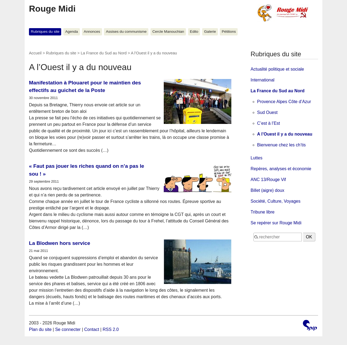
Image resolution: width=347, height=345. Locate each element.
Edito (194, 31)
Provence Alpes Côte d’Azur (284, 101)
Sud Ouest (267, 112)
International (262, 80)
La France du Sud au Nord (104, 53)
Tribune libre (262, 212)
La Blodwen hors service (59, 243)
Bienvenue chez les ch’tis (281, 145)
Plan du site (40, 329)
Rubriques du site (45, 31)
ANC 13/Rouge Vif (268, 179)
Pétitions (229, 31)
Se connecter (68, 329)
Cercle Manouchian (168, 31)
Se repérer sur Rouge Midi (276, 223)
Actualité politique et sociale (277, 69)
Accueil (35, 53)
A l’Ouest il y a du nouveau (284, 134)
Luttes (257, 158)
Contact (91, 329)
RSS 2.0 (111, 329)
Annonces (92, 31)
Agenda (71, 31)
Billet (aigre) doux (267, 190)
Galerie (210, 31)
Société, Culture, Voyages (275, 201)
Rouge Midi (52, 9)
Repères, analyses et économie (281, 168)
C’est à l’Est (268, 123)
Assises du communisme (126, 31)
